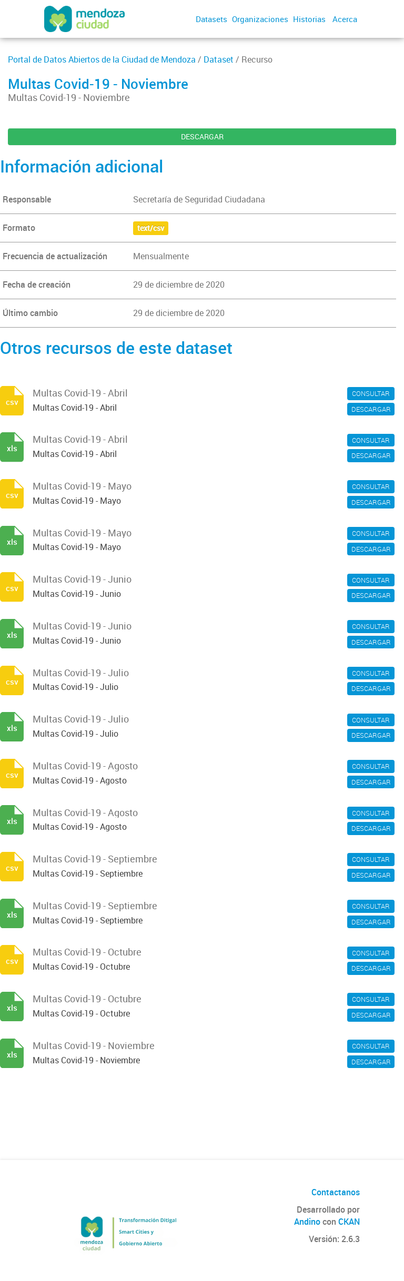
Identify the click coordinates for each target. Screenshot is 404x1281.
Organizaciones (260, 19)
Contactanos (335, 1192)
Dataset (219, 59)
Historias (309, 19)
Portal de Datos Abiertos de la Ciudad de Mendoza (102, 59)
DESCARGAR (202, 136)
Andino (307, 1221)
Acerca (344, 19)
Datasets (211, 19)
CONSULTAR (371, 393)
